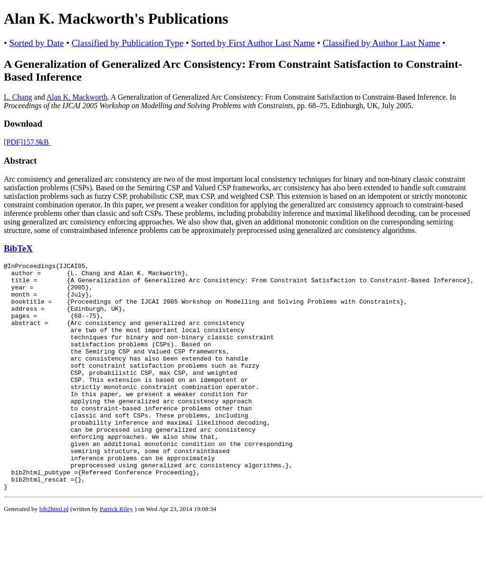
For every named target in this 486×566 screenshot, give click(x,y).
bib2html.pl (54, 554)
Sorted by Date (36, 43)
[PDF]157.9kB (27, 142)
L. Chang (18, 97)
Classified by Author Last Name (381, 43)
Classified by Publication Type (127, 43)
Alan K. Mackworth (77, 97)
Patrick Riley (116, 554)
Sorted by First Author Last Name (253, 43)
